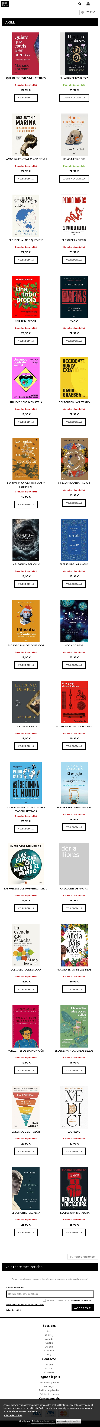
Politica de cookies (49, 1394)
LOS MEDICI (74, 1131)
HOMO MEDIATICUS (74, 159)
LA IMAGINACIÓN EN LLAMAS (74, 483)
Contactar (49, 1350)
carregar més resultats (85, 1257)
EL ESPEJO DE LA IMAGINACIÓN (74, 807)
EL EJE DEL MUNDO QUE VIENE (26, 240)
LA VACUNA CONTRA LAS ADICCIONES (26, 159)
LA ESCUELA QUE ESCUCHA (26, 969)
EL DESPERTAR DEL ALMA (26, 1212)
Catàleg (49, 1335)
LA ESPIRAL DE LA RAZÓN (26, 1131)
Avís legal (49, 1386)
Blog (49, 1354)
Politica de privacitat (49, 1390)
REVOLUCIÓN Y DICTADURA (74, 1212)
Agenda (49, 1339)
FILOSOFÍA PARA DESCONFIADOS (26, 645)
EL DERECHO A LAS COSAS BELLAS (74, 1050)
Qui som (49, 1346)
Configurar (24, 1421)
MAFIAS (74, 321)
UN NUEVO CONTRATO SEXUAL (26, 402)
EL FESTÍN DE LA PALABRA (74, 564)
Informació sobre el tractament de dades (25, 1304)
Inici (49, 1331)
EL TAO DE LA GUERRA (74, 240)
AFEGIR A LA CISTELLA (74, 98)
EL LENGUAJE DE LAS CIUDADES (74, 726)
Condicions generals (49, 1382)
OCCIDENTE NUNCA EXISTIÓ (74, 402)
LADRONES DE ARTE (26, 726)
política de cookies (13, 1415)
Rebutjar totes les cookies (43, 1421)
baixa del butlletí (13, 1310)
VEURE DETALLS (26, 98)
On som (49, 1368)
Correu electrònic (15, 1287)
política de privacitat (82, 1300)
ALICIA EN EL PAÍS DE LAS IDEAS (74, 969)
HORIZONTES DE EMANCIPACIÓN (26, 1050)
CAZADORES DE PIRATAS (74, 888)
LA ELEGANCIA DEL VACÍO (26, 564)
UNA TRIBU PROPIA (25, 321)
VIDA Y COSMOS (74, 645)
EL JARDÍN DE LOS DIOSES (74, 78)
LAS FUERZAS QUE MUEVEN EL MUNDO (25, 888)
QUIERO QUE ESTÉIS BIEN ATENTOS (26, 78)
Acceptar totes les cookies (68, 1421)
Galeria (49, 1343)
